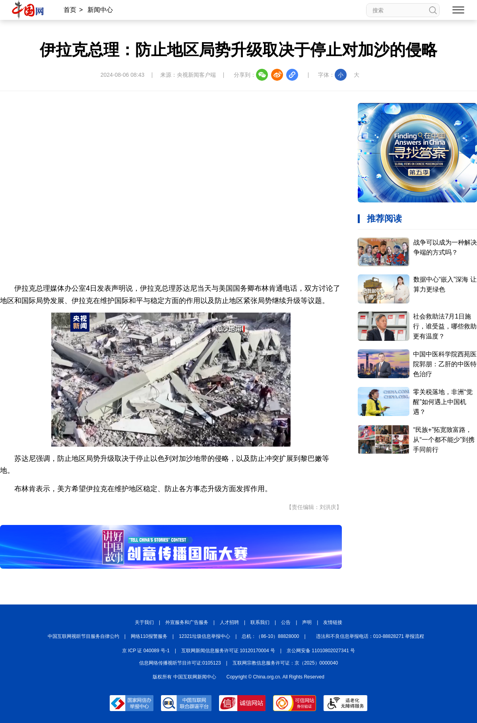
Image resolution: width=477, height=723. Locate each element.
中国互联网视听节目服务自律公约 (83, 636)
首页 (70, 9)
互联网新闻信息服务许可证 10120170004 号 (228, 650)
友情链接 (332, 622)
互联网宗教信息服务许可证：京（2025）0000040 (285, 663)
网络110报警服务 (149, 636)
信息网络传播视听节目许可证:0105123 (180, 663)
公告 (286, 622)
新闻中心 (100, 9)
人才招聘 (229, 622)
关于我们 (144, 622)
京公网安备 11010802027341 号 (321, 650)
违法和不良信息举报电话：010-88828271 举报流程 (370, 636)
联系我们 (260, 622)
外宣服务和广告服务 (186, 622)
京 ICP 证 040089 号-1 (146, 650)
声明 (307, 622)
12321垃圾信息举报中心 (204, 636)
